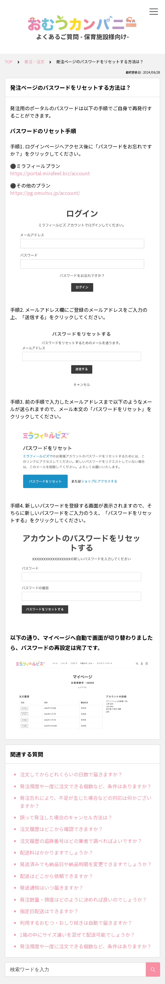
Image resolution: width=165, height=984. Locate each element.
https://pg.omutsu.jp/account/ (45, 192)
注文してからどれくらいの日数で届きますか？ (71, 774)
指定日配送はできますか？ (49, 911)
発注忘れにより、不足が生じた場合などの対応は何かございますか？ (86, 801)
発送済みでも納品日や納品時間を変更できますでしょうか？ (86, 864)
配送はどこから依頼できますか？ (56, 876)
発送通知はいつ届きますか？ (51, 887)
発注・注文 (34, 61)
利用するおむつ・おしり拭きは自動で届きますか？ (76, 922)
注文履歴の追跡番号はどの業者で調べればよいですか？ (81, 840)
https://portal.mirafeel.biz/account (50, 173)
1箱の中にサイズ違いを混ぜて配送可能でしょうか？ (77, 934)
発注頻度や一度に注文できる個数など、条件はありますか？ (86, 786)
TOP (9, 61)
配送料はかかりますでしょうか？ (56, 852)
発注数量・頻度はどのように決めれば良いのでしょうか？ (83, 899)
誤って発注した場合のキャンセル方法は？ (66, 817)
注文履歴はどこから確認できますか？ (61, 829)
